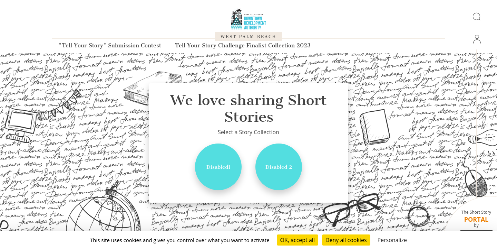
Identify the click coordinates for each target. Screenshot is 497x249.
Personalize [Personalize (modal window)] (392, 240)
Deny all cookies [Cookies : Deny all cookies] (346, 240)
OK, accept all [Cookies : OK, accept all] (297, 240)
